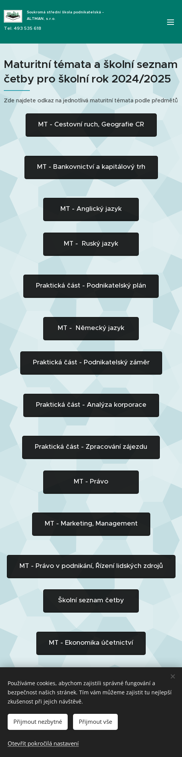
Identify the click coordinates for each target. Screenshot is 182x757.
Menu (170, 22)
